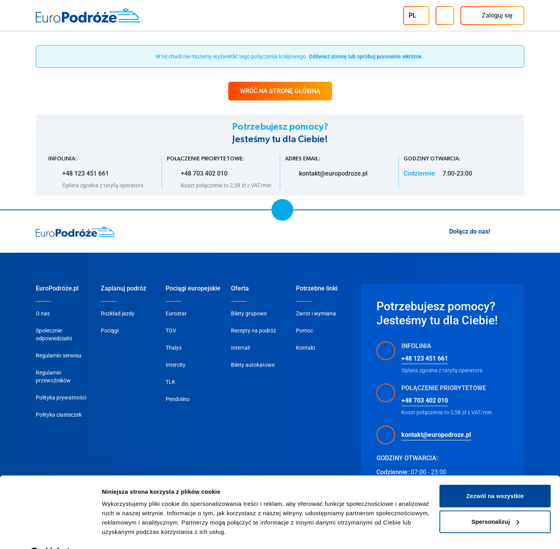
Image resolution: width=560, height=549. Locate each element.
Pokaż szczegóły (125, 533)
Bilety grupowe (249, 313)
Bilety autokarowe (253, 365)
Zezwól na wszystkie (495, 476)
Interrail (240, 348)
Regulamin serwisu (58, 355)
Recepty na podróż (253, 330)
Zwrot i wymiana (316, 313)
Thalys (174, 348)
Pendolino (178, 399)
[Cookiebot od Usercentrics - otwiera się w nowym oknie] (50, 534)
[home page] (76, 231)
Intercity (176, 365)
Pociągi (110, 330)
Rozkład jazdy (118, 313)
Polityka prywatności (61, 397)
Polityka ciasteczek (59, 415)
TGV (171, 330)
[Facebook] (519, 231)
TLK (170, 382)
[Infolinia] (445, 15)
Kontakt (305, 348)
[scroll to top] (282, 210)
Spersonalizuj (495, 501)
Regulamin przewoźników (53, 377)
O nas (43, 313)
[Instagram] (501, 231)
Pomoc (304, 330)
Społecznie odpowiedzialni (54, 334)
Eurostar (176, 313)
